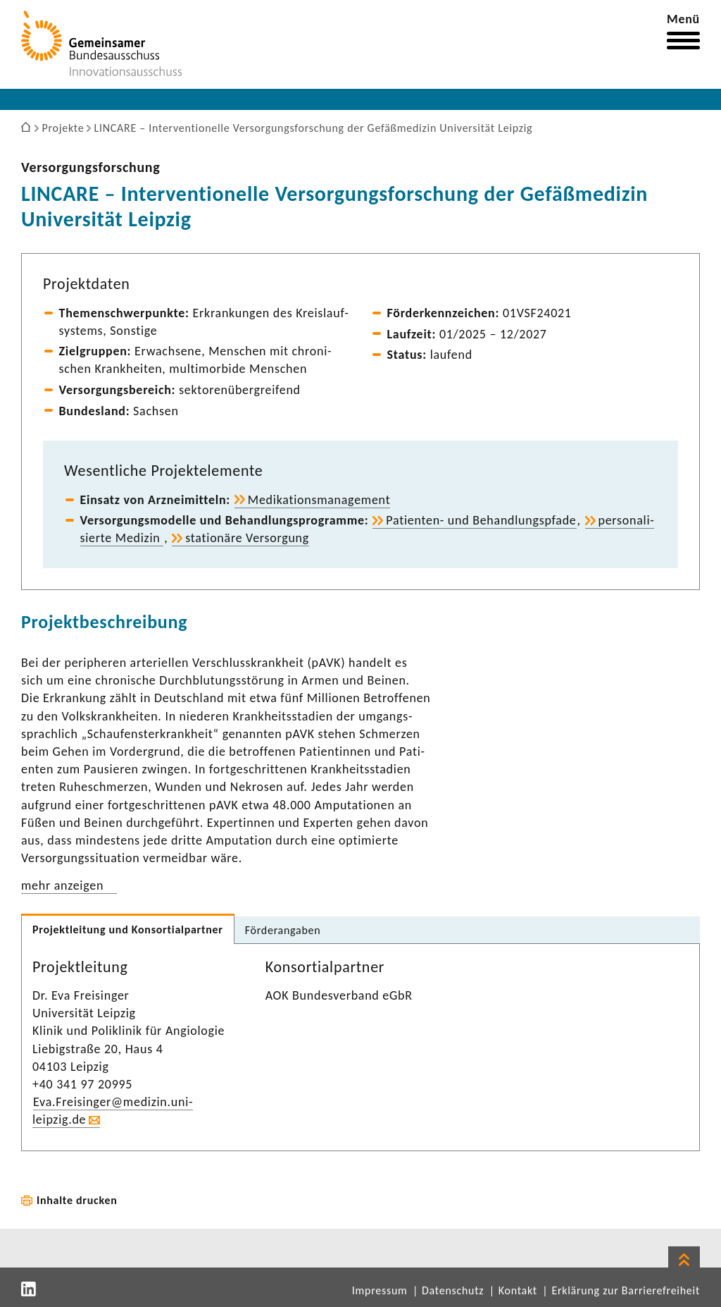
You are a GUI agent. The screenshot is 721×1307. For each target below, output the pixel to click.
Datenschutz (453, 1290)
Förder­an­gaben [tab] (283, 930)
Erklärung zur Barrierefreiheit (625, 1290)
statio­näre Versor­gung (247, 538)
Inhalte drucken (77, 1200)
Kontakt (518, 1290)
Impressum (380, 1290)
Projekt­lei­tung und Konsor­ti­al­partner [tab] (127, 929)
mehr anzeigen (62, 885)
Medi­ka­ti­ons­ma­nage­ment (319, 500)
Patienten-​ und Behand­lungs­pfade (481, 520)
